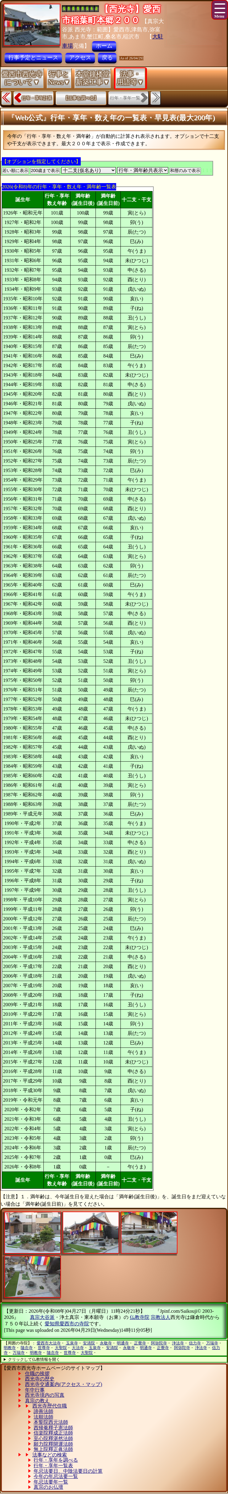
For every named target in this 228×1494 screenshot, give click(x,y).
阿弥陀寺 (159, 1343)
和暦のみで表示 (185, 170)
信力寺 (195, 1343)
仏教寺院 (139, 1317)
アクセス (80, 57)
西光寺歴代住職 (49, 1405)
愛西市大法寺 (49, 1343)
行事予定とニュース (33, 57)
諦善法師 (43, 1411)
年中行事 (35, 1389)
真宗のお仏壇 (48, 1487)
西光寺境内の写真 (44, 1395)
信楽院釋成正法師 (53, 1433)
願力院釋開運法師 (53, 1444)
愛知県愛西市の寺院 (67, 1323)
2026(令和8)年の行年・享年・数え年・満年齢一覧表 (59, 186)
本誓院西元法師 (51, 1422)
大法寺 (78, 1347)
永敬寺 (106, 1343)
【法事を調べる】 (81, 98)
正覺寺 (140, 1343)
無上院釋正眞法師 (53, 1449)
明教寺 (10, 1347)
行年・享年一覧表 (53, 1465)
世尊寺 (44, 1347)
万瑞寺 (212, 1343)
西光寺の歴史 (40, 1378)
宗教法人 (160, 1317)
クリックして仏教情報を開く (34, 1359)
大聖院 (61, 1347)
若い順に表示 (15, 170)
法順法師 (43, 1417)
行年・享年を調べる (56, 1460)
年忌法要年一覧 (51, 1481)
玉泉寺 (72, 1343)
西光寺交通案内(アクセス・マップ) (63, 1384)
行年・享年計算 (37, 98)
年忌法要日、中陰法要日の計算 (68, 1471)
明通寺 (123, 1343)
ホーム (104, 46)
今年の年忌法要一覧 (56, 1476)
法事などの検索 (49, 1454)
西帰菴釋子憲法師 (53, 1427)
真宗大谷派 (42, 1317)
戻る (107, 57)
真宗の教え (37, 1400)
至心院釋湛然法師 (53, 1438)
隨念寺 (27, 1347)
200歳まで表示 (45, 170)
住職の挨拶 (37, 1373)
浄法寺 (178, 1343)
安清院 (89, 1343)
